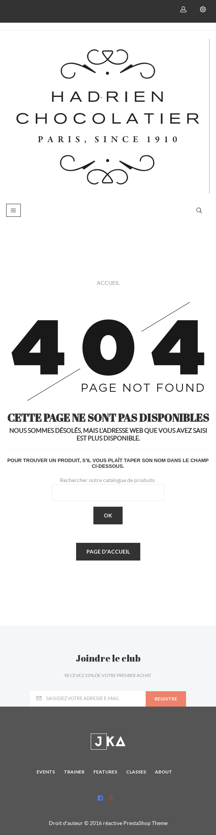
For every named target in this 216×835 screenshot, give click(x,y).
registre (166, 699)
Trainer (74, 772)
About (163, 772)
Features (105, 772)
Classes (136, 772)
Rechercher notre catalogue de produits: (108, 480)
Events (46, 772)
